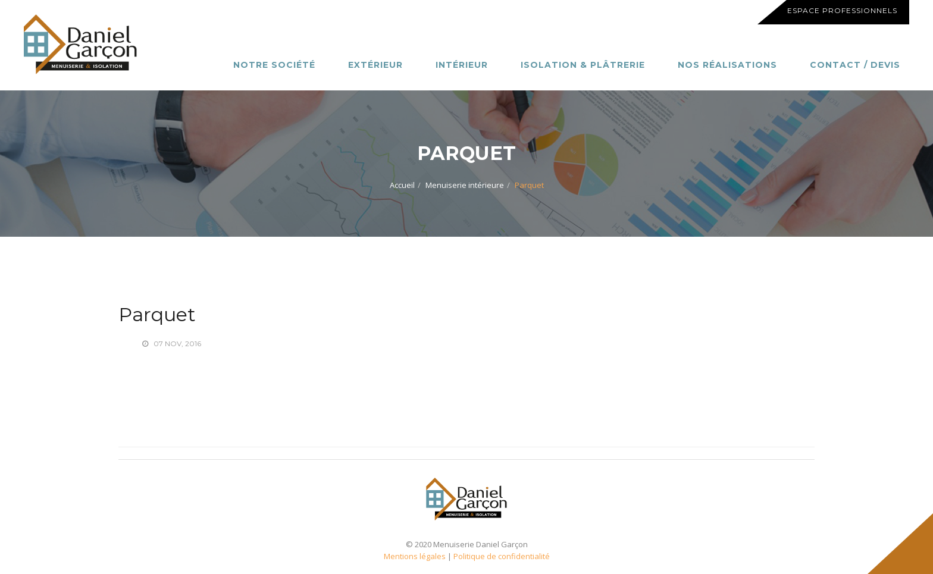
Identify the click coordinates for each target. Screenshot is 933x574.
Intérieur (462, 64)
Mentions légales (415, 556)
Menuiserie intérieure (464, 185)
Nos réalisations (727, 64)
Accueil (402, 185)
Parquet (157, 314)
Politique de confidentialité (501, 556)
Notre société (274, 64)
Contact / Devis (855, 64)
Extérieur (375, 64)
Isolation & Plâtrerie (583, 64)
